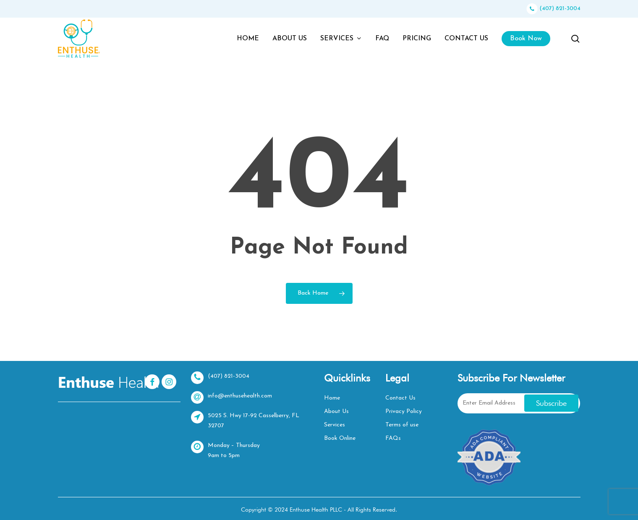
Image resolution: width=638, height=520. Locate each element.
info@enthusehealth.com (231, 397)
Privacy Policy (403, 411)
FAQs (393, 438)
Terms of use (401, 425)
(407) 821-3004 (553, 8)
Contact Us (400, 398)
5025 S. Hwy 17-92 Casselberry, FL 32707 (245, 420)
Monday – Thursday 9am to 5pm (225, 450)
